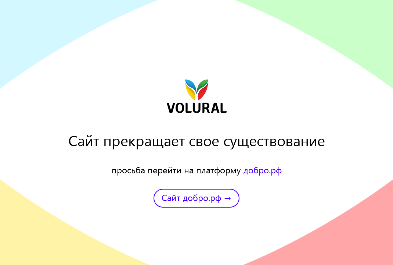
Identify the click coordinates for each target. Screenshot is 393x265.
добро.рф (263, 170)
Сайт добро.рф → (196, 197)
